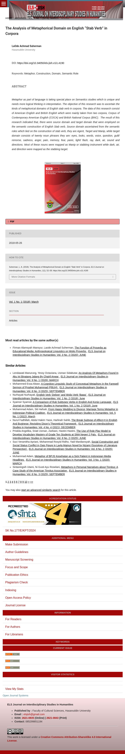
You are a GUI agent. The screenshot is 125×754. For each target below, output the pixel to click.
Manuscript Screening (19, 559)
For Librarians (14, 634)
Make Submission (16, 544)
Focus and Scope (16, 567)
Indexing (10, 590)
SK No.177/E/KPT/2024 (20, 530)
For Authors (12, 626)
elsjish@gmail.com (34, 714)
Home (8, 18)
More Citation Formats (23, 276)
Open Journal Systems (15, 695)
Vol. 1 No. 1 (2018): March (43, 18)
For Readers (13, 619)
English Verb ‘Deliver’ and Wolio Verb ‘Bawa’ (62, 394)
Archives (20, 18)
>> (31, 481)
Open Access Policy (18, 597)
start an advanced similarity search (40, 490)
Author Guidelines (16, 552)
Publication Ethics (16, 574)
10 (25, 481)
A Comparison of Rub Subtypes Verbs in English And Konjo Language (72, 402)
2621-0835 (28, 717)
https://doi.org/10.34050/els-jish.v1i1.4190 (40, 63)
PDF (11, 221)
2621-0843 (52, 717)
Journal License (15, 605)
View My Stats (14, 688)
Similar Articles (15, 365)
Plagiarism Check (16, 582)
